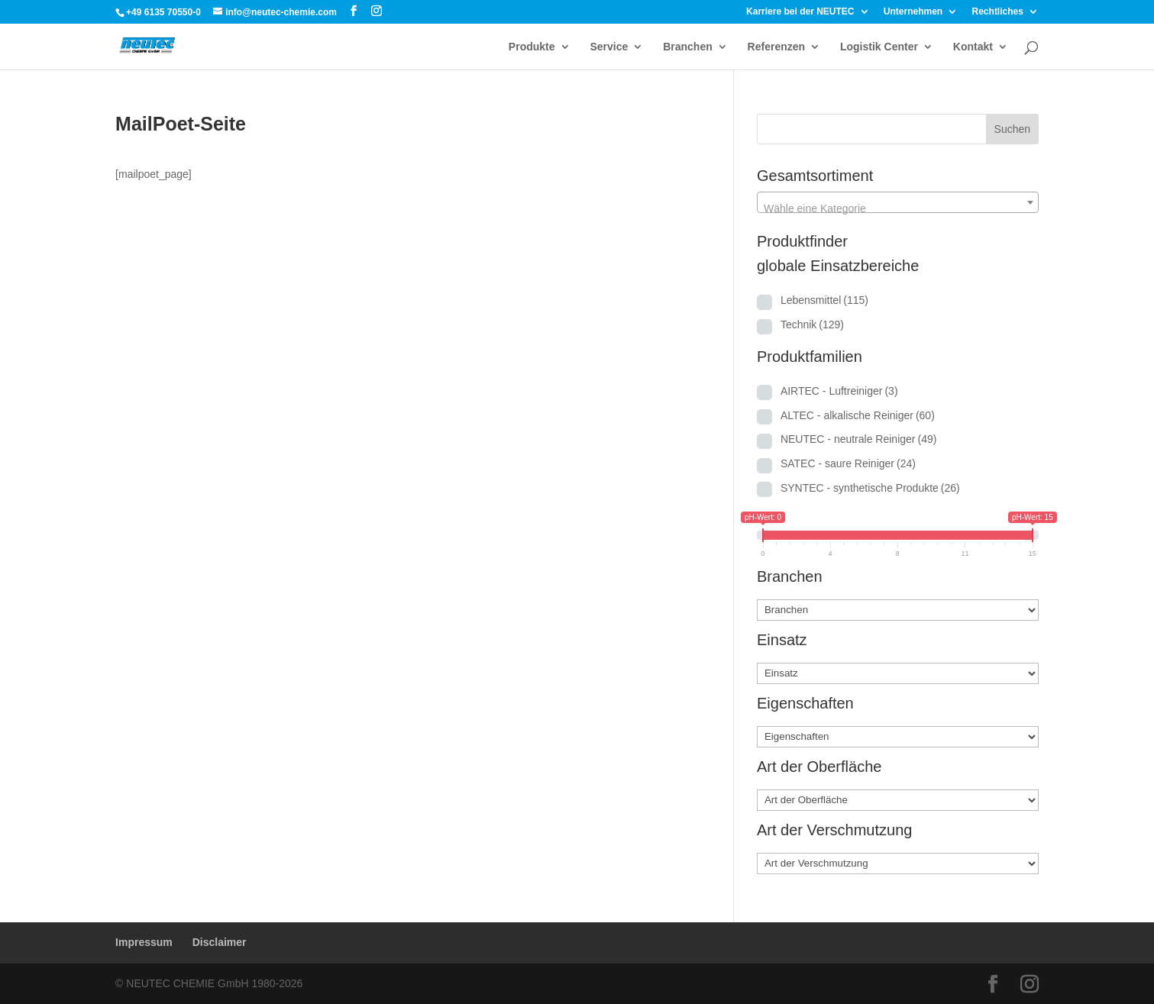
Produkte (532, 47)
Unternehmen (913, 12)
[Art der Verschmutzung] (898, 863)
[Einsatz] (898, 673)
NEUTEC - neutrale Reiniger (859, 439)
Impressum (144, 942)
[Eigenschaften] (898, 736)
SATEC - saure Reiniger (848, 463)
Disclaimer (219, 942)
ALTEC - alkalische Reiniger (858, 415)
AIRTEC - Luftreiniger (839, 391)
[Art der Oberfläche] (898, 800)
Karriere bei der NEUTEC (800, 12)
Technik (812, 324)
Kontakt (973, 47)
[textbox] (898, 208)
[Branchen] (898, 610)
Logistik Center (879, 47)
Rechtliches (997, 12)
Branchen (688, 47)
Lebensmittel (824, 300)
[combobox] (898, 202)
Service (609, 47)
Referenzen (776, 47)
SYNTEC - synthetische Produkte (870, 488)
